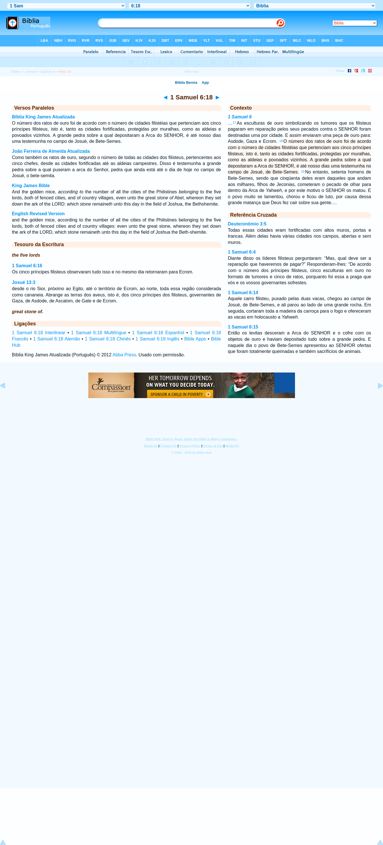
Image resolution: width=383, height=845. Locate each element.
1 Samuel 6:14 (243, 292)
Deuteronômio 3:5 (247, 223)
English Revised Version (38, 213)
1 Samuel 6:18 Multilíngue (98, 332)
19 (302, 171)
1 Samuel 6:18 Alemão (56, 338)
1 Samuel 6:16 (27, 265)
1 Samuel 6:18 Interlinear (38, 332)
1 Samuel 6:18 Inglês (157, 338)
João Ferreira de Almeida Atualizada (51, 151)
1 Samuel (29, 71)
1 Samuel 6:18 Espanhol (158, 332)
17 (234, 122)
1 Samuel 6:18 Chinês (108, 338)
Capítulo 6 (47, 71)
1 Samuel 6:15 (243, 327)
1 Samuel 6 (240, 116)
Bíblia (15, 71)
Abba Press (124, 354)
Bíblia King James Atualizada (43, 116)
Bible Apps (195, 338)
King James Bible (31, 185)
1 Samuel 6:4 (242, 252)
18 (281, 141)
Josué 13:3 (23, 282)
